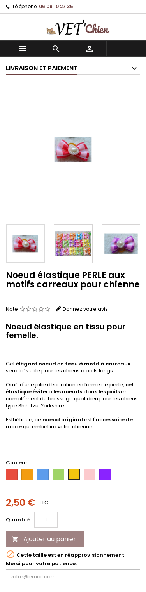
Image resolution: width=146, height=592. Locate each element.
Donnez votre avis (85, 309)
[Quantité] (46, 520)
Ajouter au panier (44, 539)
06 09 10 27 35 (56, 6)
